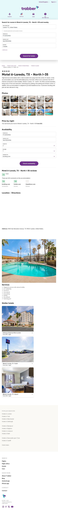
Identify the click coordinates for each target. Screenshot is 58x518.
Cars (3, 469)
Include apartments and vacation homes (13, 31)
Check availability (29, 163)
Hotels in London (7, 414)
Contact (4, 490)
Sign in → (53, 2)
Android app (6, 481)
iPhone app (5, 483)
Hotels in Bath (6, 433)
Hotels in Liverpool (7, 431)
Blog (3, 478)
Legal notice (5, 503)
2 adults (5, 46)
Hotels (4, 466)
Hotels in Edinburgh (7, 421)
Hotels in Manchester (8, 419)
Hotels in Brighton (7, 428)
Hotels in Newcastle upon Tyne (11, 438)
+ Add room (4, 50)
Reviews (16, 186)
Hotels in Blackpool (7, 426)
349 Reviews (5, 186)
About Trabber (6, 476)
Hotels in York (6, 416)
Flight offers (6, 463)
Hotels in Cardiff (6, 440)
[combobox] (29, 26)
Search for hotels (29, 56)
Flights (4, 461)
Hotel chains (5, 445)
